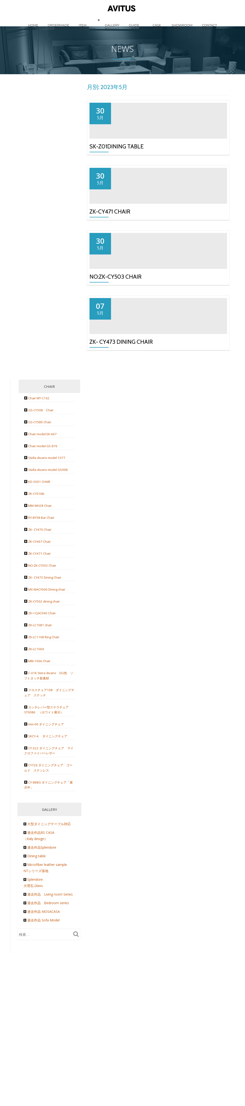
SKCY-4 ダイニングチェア (51, 839)
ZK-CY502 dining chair (46, 704)
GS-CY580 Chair (41, 524)
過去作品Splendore (41, 950)
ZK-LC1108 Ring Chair (46, 740)
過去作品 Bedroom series (48, 1006)
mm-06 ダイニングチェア (49, 827)
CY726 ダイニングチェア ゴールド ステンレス (48, 870)
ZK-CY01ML (38, 596)
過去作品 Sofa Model (43, 1023)
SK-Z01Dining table (116, 165)
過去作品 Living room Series (50, 997)
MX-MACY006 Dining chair (49, 692)
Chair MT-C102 (40, 500)
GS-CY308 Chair (42, 512)
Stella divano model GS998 (50, 572)
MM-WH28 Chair (42, 608)
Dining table (36, 959)
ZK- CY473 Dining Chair (121, 444)
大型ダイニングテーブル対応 (49, 927)
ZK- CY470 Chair (41, 632)
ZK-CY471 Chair (109, 258)
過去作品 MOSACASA (43, 1014)
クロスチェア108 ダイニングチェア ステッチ (49, 795)
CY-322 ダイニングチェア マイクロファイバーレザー (49, 853)
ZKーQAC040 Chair (43, 716)
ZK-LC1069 (37, 752)
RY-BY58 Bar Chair (43, 620)
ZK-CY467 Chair (41, 644)
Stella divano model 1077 (49, 560)
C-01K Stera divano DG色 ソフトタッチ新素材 (50, 778)
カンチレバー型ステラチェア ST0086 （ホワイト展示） (51, 812)
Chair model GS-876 (44, 548)
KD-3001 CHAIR (41, 584)
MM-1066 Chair (41, 764)
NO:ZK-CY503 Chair (115, 351)
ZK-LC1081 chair (42, 728)
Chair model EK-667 (44, 536)
